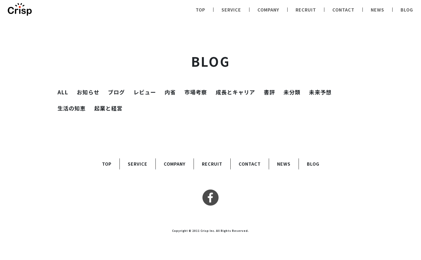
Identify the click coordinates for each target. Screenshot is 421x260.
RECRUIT (306, 10)
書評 (269, 92)
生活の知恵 (71, 108)
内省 (170, 92)
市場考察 (195, 92)
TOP (200, 10)
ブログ (116, 92)
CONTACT (343, 10)
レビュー (144, 92)
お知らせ (88, 92)
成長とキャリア (235, 92)
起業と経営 (108, 108)
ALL (62, 92)
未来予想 (320, 92)
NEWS (377, 10)
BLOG (407, 10)
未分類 (292, 92)
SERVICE (231, 10)
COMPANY (268, 10)
